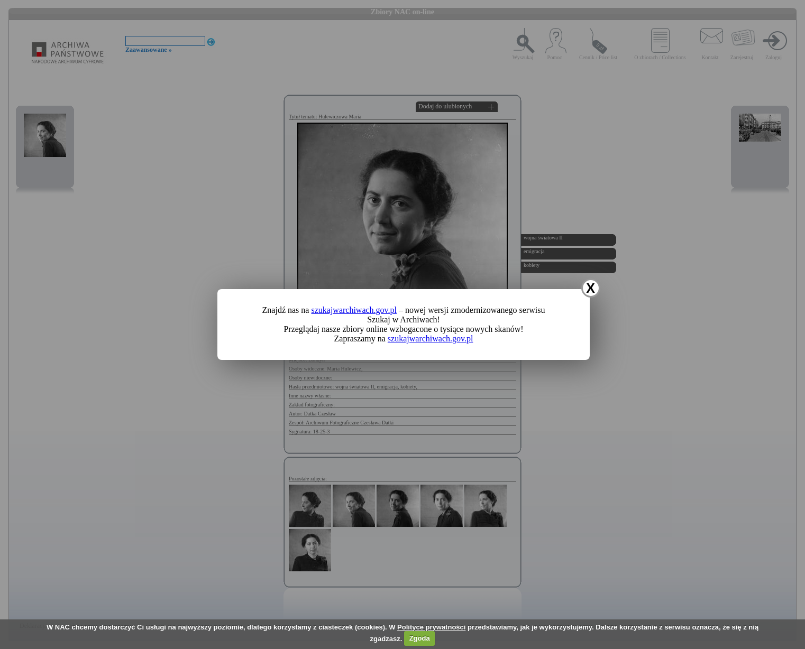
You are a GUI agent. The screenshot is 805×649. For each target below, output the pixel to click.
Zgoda (419, 638)
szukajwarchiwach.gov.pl (354, 309)
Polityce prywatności (431, 627)
